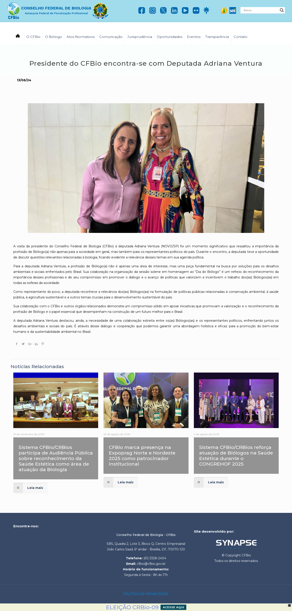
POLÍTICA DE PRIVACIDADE (146, 594)
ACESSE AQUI (173, 607)
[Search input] (261, 10)
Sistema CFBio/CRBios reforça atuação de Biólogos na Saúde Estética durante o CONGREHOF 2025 (236, 455)
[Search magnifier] (282, 10)
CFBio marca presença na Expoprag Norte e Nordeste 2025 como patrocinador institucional (142, 455)
